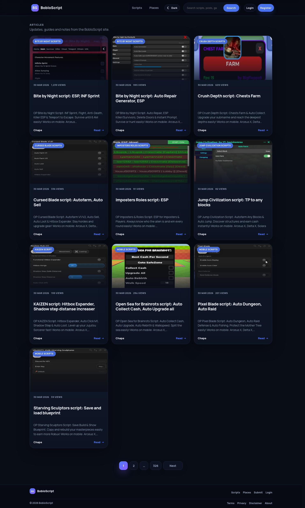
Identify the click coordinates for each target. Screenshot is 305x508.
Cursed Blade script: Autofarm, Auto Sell (68, 202)
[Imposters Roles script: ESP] (151, 162)
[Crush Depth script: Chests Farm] (233, 58)
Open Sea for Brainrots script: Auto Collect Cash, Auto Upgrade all (149, 306)
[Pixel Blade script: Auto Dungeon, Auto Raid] (233, 266)
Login (250, 8)
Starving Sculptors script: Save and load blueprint (67, 410)
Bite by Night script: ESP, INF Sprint (67, 96)
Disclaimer (255, 503)
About (268, 503)
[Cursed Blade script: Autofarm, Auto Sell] (69, 162)
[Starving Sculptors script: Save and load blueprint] (69, 370)
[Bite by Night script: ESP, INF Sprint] (69, 58)
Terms (230, 503)
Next (172, 466)
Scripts (137, 8)
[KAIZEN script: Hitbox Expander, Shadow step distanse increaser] (69, 266)
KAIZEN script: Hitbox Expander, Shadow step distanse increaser (64, 306)
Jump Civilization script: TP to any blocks (230, 202)
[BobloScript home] (42, 491)
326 (155, 466)
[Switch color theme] (172, 8)
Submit (258, 492)
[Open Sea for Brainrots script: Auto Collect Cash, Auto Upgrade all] (151, 266)
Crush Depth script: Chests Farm (229, 96)
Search (231, 7)
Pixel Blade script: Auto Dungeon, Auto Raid (230, 306)
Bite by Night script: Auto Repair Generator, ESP (146, 98)
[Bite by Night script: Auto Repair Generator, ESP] (151, 58)
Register (265, 8)
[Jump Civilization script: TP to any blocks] (233, 162)
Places (154, 8)
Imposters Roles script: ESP (142, 200)
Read (99, 130)
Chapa (38, 130)
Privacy (241, 503)
